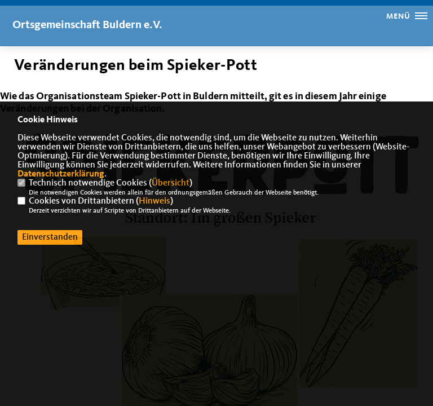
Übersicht (170, 183)
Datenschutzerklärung (60, 174)
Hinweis (154, 201)
